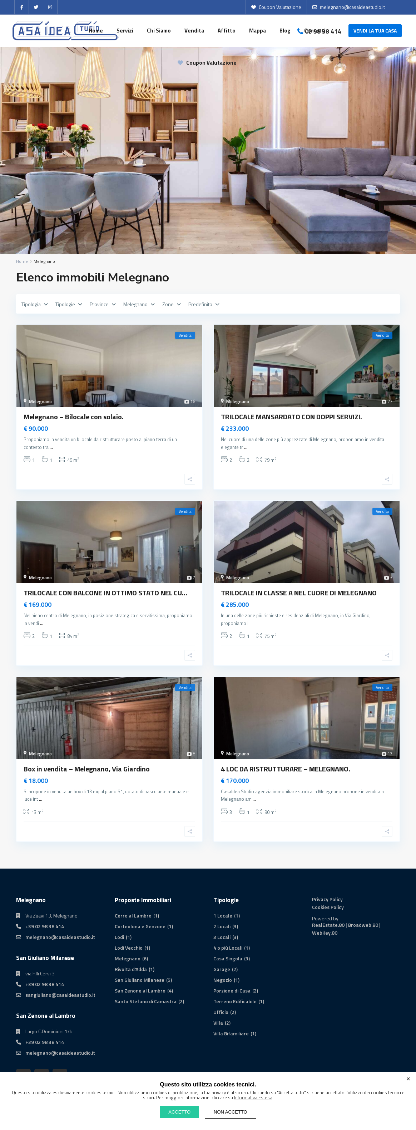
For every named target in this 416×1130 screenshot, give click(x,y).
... (51, 447)
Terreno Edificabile (235, 1001)
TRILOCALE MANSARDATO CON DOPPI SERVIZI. (291, 416)
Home (96, 30)
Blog (285, 30)
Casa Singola (227, 958)
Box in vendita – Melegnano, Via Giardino (87, 768)
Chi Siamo (159, 30)
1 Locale (222, 915)
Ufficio (220, 1012)
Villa (218, 1022)
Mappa (257, 30)
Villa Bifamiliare (231, 1033)
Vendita (194, 30)
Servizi (125, 30)
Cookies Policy (328, 907)
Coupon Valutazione (207, 63)
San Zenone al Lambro (140, 990)
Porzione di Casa (232, 990)
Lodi (119, 937)
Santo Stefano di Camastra (146, 1001)
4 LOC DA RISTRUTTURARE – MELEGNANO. (285, 768)
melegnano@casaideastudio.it (60, 937)
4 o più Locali (227, 947)
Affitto (227, 30)
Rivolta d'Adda (131, 969)
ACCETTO (179, 1112)
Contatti (315, 30)
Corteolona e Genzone (140, 926)
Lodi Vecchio (129, 947)
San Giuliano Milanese (139, 980)
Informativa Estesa (253, 1097)
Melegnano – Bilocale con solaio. (74, 416)
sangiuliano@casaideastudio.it (60, 995)
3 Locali (222, 937)
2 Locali (222, 926)
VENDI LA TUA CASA (375, 30)
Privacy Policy (327, 899)
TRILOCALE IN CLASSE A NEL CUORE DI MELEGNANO (299, 592)
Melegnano (40, 401)
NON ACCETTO (230, 1112)
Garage (221, 969)
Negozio (222, 980)
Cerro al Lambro (133, 915)
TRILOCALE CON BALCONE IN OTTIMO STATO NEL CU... (105, 592)
